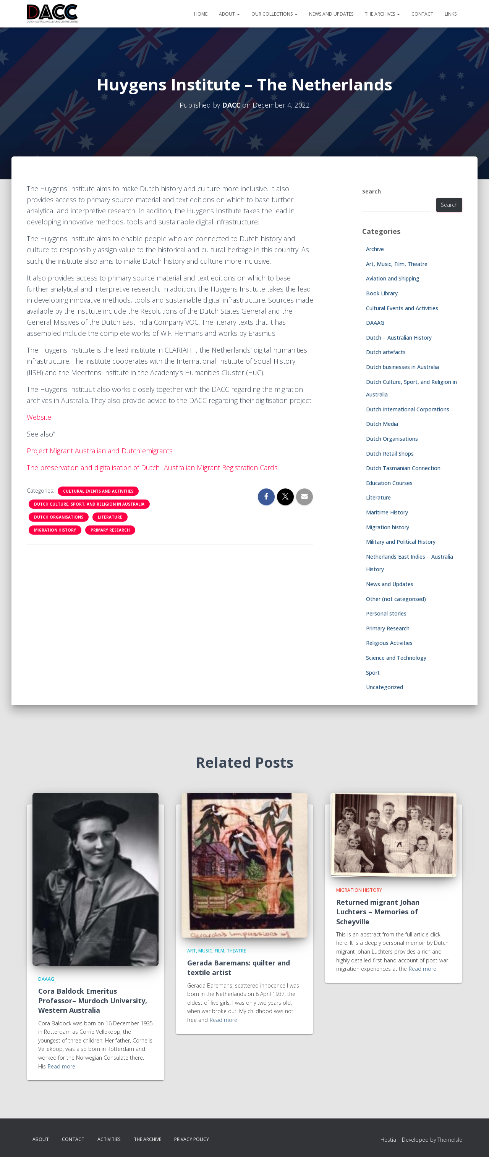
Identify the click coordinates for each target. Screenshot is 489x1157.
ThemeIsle (449, 1139)
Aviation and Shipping (392, 278)
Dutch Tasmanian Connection (403, 468)
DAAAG (375, 322)
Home (200, 14)
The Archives (382, 14)
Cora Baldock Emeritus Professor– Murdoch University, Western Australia (92, 1000)
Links (451, 14)
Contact (422, 14)
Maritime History (387, 512)
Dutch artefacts (386, 352)
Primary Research (110, 530)
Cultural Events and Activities (98, 491)
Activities (109, 1139)
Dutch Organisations (58, 517)
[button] (238, 14)
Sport (373, 672)
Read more (61, 1066)
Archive (375, 249)
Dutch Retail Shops (390, 453)
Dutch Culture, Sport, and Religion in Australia (89, 504)
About (229, 14)
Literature (110, 517)
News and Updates (331, 14)
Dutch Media (382, 423)
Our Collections (274, 14)
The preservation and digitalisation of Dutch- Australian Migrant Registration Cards (153, 467)
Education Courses (389, 483)
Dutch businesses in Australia (402, 367)
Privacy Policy (191, 1139)
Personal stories (386, 613)
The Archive (147, 1139)
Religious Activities (389, 642)
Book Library (382, 293)
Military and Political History (401, 541)
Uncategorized (384, 687)
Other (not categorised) (396, 599)
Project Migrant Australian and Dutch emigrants (100, 450)
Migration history (55, 530)
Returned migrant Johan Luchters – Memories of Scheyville (377, 912)
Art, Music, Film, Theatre (396, 263)
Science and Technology (396, 657)
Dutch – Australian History (399, 337)
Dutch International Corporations (407, 409)
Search (371, 191)
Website (39, 417)
